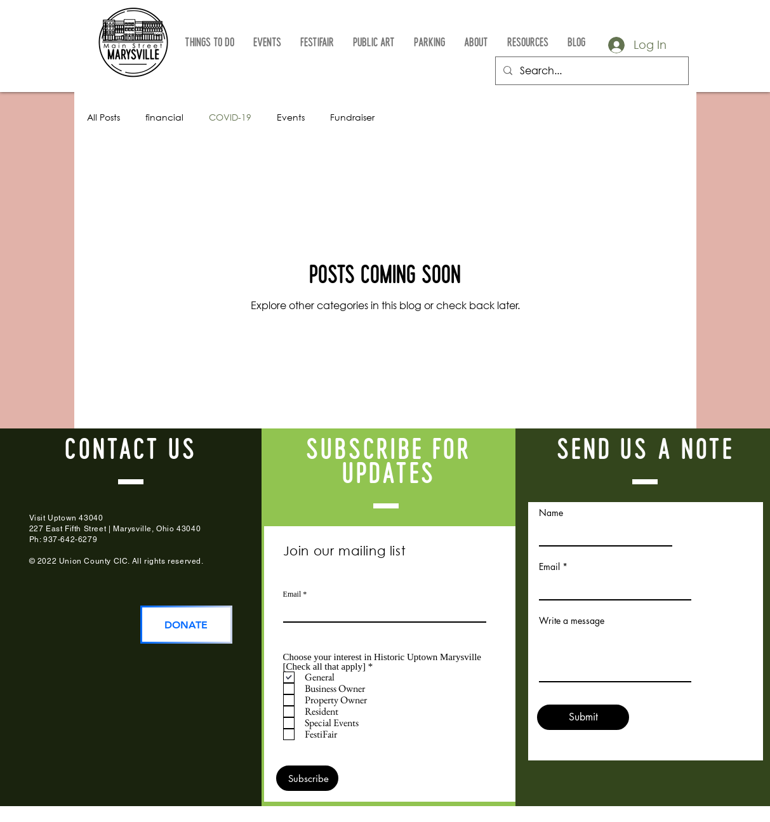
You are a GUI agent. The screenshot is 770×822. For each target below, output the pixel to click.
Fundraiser (352, 117)
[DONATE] (186, 625)
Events (291, 117)
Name (551, 512)
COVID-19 (230, 117)
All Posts (103, 117)
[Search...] (590, 70)
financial (164, 117)
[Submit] (583, 717)
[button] (209, 43)
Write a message (571, 620)
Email (292, 594)
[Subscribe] (307, 778)
